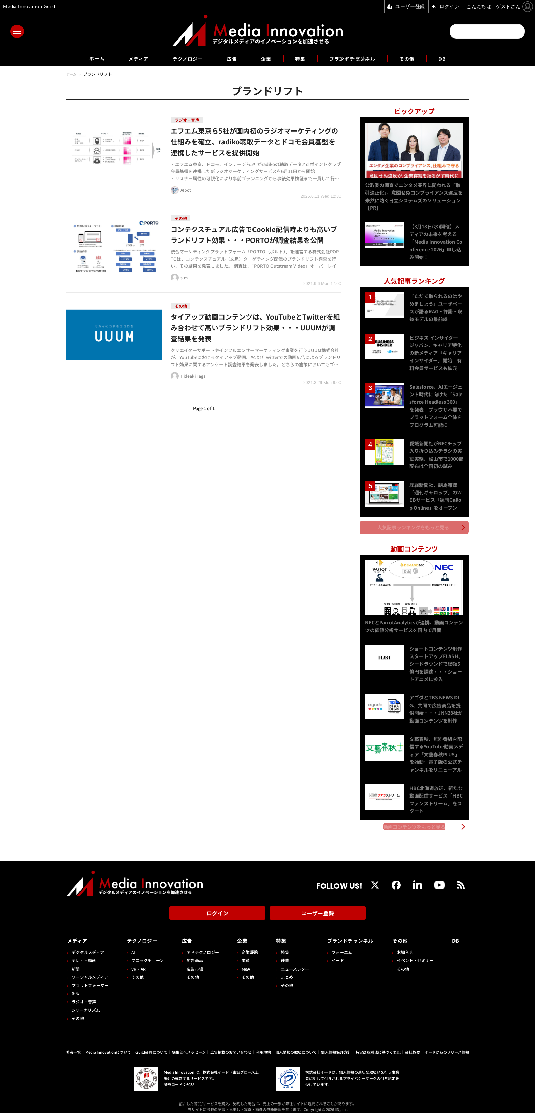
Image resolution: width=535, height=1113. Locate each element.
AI (132, 946)
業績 (243, 954)
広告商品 (193, 954)
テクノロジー (184, 58)
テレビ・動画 (84, 954)
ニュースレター (291, 962)
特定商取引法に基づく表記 (378, 1046)
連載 (281, 954)
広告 (230, 58)
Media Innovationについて (108, 1046)
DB (453, 58)
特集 (301, 58)
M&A (243, 962)
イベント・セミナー (417, 954)
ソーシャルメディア (90, 971)
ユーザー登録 (317, 909)
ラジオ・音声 (84, 995)
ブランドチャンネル (357, 58)
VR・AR (137, 962)
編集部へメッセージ (189, 1046)
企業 (266, 58)
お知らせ (407, 946)
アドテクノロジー (201, 946)
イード (333, 954)
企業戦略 (247, 946)
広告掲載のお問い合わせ (230, 1046)
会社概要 (412, 1046)
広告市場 (193, 962)
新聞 (76, 962)
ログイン (217, 909)
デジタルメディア (88, 946)
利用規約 (263, 1046)
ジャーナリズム (86, 1003)
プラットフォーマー (90, 979)
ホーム (87, 58)
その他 (416, 58)
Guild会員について (151, 1046)
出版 (76, 987)
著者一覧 (73, 1046)
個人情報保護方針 (336, 1046)
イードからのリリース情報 (446, 1046)
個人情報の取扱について (296, 1046)
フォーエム (337, 946)
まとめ (283, 971)
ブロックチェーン (146, 954)
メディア (131, 58)
